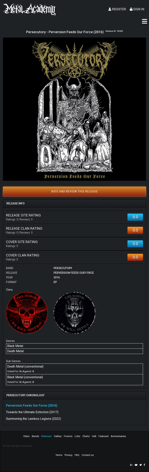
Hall (94, 436)
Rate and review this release (74, 191)
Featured (103, 436)
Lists (77, 436)
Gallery (58, 436)
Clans (26, 436)
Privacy (68, 455)
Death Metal (15, 351)
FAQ (77, 455)
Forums (68, 436)
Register (117, 9)
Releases (46, 436)
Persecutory (63, 268)
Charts (86, 436)
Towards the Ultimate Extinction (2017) (32, 412)
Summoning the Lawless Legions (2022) (33, 419)
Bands (35, 436)
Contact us (88, 455)
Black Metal (15, 346)
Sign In (137, 9)
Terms (58, 455)
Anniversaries (118, 436)
